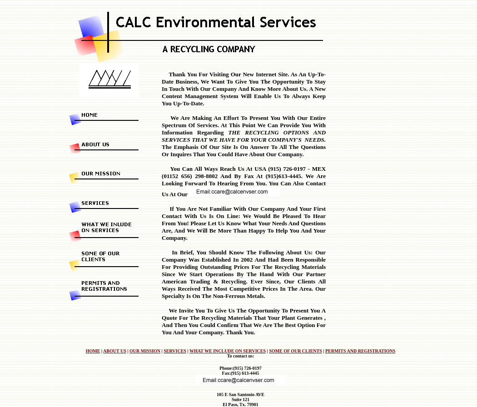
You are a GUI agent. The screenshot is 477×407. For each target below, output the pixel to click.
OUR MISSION (144, 350)
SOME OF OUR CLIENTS (295, 350)
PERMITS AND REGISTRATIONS (360, 350)
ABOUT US (114, 350)
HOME (93, 350)
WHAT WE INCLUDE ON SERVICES (227, 350)
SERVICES (175, 350)
